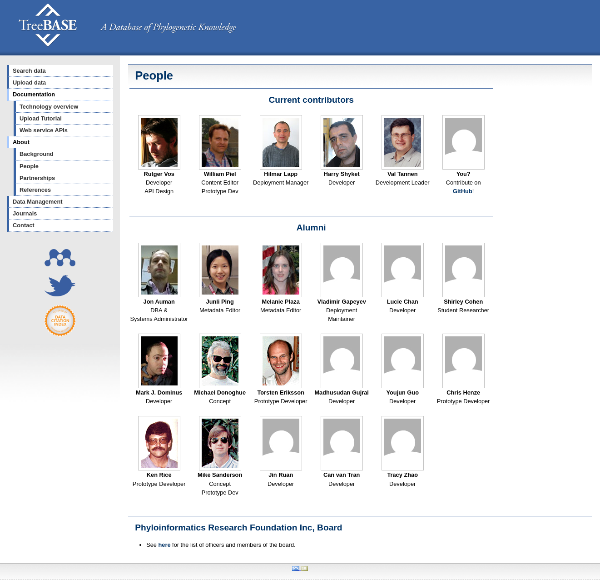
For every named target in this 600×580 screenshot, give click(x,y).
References (35, 189)
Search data (29, 70)
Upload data (29, 82)
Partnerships (37, 178)
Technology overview (49, 106)
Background (37, 153)
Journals (25, 213)
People (29, 166)
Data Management (38, 201)
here (165, 544)
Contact (24, 225)
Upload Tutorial (41, 118)
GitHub (462, 191)
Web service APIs (44, 130)
